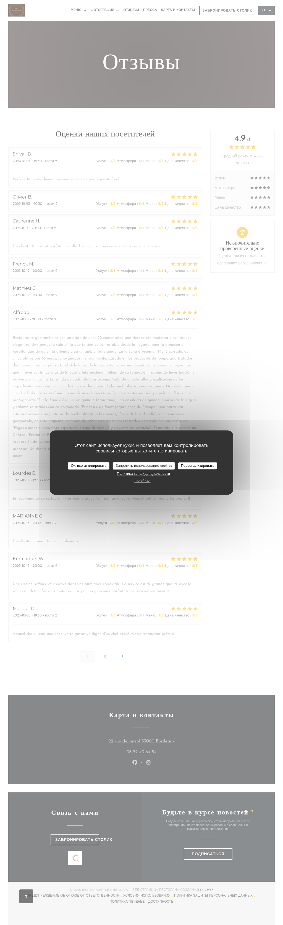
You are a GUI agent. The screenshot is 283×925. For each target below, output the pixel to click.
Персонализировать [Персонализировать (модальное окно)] (197, 466)
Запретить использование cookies (144, 466)
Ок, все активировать (88, 466)
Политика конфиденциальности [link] (143, 474)
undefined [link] (143, 481)
